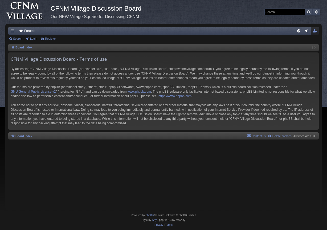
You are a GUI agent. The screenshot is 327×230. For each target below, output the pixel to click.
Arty (154, 220)
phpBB (150, 215)
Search (17, 38)
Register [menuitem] (316, 32)
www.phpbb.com (139, 91)
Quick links (13, 32)
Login (33, 38)
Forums (29, 31)
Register (50, 38)
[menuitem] (299, 31)
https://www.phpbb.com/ (175, 96)
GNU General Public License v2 (33, 91)
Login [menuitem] (308, 32)
